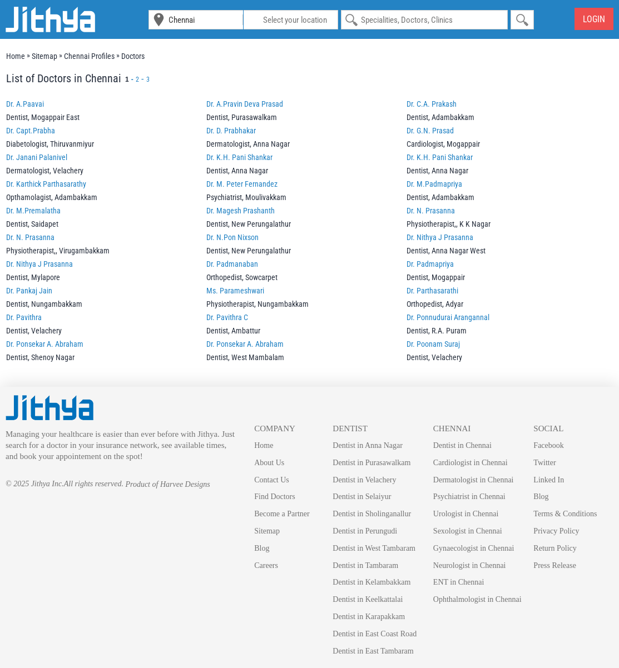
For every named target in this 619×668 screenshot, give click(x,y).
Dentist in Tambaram (365, 565)
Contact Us (271, 480)
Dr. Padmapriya (430, 264)
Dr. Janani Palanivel (36, 157)
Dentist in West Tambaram (374, 548)
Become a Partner (282, 514)
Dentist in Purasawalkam (371, 462)
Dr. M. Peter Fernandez (242, 184)
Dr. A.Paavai (25, 103)
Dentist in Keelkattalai (368, 599)
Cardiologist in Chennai (470, 462)
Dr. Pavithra (24, 317)
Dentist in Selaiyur (362, 496)
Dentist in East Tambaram (373, 651)
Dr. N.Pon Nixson (232, 237)
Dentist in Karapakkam (369, 616)
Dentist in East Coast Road (375, 634)
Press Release (554, 565)
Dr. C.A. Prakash (432, 103)
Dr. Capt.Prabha (30, 130)
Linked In (548, 480)
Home (263, 445)
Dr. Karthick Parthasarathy (46, 184)
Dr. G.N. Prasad (430, 130)
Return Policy (554, 548)
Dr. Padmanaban (232, 264)
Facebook (548, 445)
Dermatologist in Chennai (473, 480)
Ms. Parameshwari (235, 290)
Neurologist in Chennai (469, 565)
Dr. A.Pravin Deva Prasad (244, 103)
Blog (261, 548)
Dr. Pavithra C (227, 317)
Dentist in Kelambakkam (371, 582)
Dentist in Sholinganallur (372, 514)
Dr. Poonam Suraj (433, 344)
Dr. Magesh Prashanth (240, 210)
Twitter (544, 462)
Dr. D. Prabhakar (231, 130)
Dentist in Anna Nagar (368, 445)
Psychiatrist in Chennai (469, 496)
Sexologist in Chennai (467, 531)
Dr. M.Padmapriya (434, 184)
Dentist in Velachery (364, 480)
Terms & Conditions (565, 514)
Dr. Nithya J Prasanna (440, 237)
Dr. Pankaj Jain (29, 290)
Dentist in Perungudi (365, 531)
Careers (266, 565)
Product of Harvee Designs (167, 484)
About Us (269, 462)
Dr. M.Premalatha (33, 210)
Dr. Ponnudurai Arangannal (448, 317)
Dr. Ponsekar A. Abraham (44, 344)
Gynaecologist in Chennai (473, 548)
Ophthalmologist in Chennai (477, 599)
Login (594, 19)
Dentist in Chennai (462, 445)
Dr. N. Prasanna (431, 210)
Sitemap (267, 531)
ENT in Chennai (458, 582)
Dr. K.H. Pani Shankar (239, 157)
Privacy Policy (556, 531)
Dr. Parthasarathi (432, 290)
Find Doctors (274, 496)
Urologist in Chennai (465, 514)
